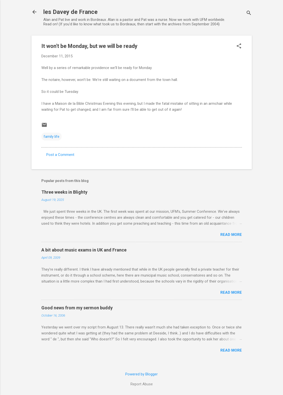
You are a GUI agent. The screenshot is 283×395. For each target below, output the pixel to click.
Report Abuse (141, 384)
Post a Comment (60, 154)
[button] (239, 46)
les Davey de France (70, 11)
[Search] (249, 13)
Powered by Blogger (141, 374)
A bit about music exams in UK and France (84, 249)
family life (51, 136)
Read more (231, 234)
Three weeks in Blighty (64, 192)
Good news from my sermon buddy (77, 307)
